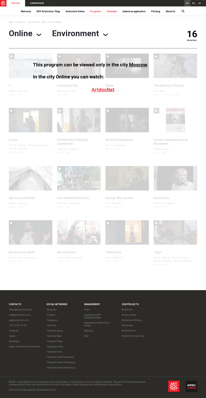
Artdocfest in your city (133, 336)
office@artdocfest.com (20, 309)
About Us (170, 11)
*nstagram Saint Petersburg (61, 362)
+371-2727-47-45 (18, 325)
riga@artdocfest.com (20, 315)
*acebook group (55, 330)
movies (192, 40)
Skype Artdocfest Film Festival (24, 346)
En (187, 3)
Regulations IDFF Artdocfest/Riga (92, 316)
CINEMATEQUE (37, 3)
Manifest (88, 331)
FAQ (86, 336)
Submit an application (133, 11)
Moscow (138, 65)
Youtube (51, 315)
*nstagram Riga (55, 341)
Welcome (26, 11)
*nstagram (52, 320)
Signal (12, 336)
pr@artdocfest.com (19, 320)
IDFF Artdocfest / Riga (48, 11)
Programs (95, 11)
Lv (200, 3)
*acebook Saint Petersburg (60, 357)
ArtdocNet (103, 89)
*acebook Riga (54, 336)
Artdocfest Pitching (132, 320)
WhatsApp (14, 341)
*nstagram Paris (55, 346)
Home (11, 22)
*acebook (51, 325)
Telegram (14, 330)
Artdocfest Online (75, 11)
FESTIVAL (15, 3)
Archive (21, 22)
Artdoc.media (129, 315)
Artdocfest (127, 309)
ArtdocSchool (129, 330)
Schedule (112, 11)
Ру (193, 3)
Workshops (127, 325)
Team (87, 309)
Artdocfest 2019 (38, 22)
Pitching (155, 11)
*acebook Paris (54, 351)
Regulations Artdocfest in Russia (97, 324)
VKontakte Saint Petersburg (61, 367)
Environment (55, 22)
